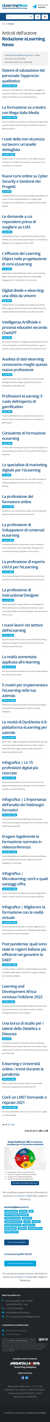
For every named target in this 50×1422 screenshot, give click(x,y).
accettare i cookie (23, 1195)
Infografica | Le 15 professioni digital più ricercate (20, 768)
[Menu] (38, 16)
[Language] (45, 16)
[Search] (17, 16)
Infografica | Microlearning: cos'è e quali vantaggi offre (25, 878)
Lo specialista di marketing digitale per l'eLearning (24, 467)
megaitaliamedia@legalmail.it (25, 1316)
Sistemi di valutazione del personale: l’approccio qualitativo (23, 75)
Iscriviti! (41, 7)
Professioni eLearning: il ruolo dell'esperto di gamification (22, 401)
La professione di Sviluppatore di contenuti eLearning (23, 530)
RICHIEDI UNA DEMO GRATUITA (25, 1183)
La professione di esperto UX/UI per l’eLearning (23, 564)
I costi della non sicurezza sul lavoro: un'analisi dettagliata (23, 144)
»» (13, 1124)
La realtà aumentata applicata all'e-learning (21, 659)
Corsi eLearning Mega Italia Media (20, 1263)
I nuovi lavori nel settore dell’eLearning (22, 627)
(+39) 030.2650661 (15, 1308)
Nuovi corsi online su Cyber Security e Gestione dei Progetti (25, 181)
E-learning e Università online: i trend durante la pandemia (23, 1069)
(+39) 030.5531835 (13, 1334)
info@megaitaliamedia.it (18, 1312)
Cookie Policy (20, 1413)
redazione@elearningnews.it (16, 1330)
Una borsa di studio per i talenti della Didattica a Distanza (22, 1028)
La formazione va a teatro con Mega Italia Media (24, 110)
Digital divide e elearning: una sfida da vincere (23, 293)
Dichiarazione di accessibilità (36, 1413)
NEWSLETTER (43, 5)
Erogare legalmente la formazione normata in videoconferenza (21, 841)
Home (4, 24)
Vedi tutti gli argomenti (16, 1242)
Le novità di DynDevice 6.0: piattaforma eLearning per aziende (24, 727)
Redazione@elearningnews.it (21, 55)
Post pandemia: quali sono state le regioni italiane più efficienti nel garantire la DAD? (24, 951)
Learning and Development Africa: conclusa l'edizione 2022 (22, 991)
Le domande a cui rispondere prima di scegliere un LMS (19, 222)
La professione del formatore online (17, 499)
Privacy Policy (9, 1413)
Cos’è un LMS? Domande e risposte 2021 (24, 1100)
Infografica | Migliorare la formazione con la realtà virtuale (23, 912)
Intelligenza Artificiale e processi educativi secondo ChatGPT (24, 327)
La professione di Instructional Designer (20, 592)
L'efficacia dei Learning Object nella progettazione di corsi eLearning (24, 259)
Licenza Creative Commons (18, 1341)
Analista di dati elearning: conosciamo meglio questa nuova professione (24, 364)
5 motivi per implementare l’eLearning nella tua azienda (25, 690)
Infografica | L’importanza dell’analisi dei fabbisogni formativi (24, 804)
